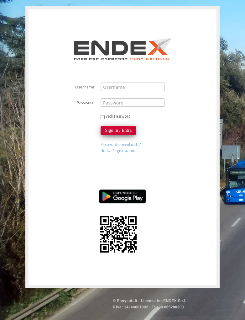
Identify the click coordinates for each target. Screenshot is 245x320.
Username (84, 86)
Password (85, 102)
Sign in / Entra (118, 130)
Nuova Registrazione (118, 150)
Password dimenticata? (121, 144)
